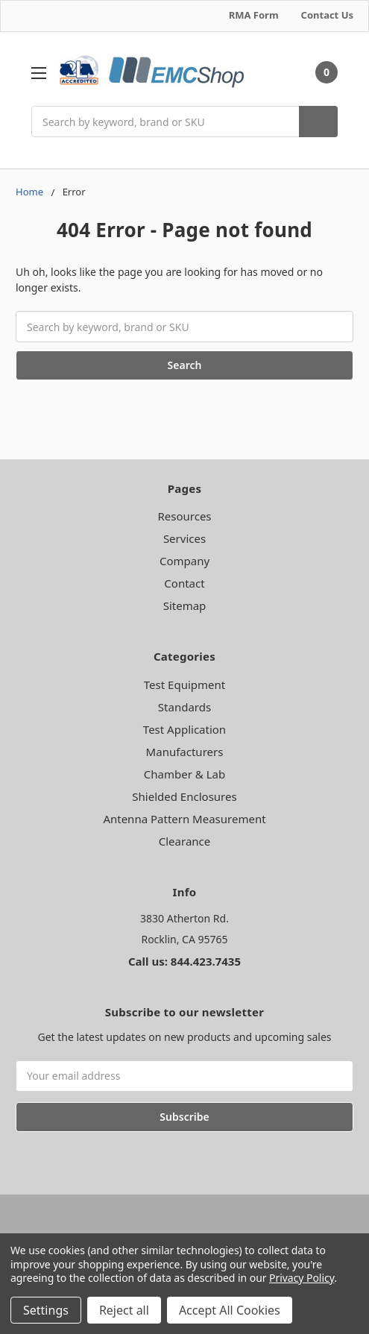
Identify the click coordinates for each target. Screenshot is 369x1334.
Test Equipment (184, 684)
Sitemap (184, 605)
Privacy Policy (301, 1278)
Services (184, 538)
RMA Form (254, 15)
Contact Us (327, 15)
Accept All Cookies (229, 1310)
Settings (46, 1310)
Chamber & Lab (184, 774)
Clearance (184, 841)
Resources (184, 516)
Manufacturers (185, 751)
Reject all (124, 1310)
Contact (184, 583)
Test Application (184, 729)
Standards (184, 706)
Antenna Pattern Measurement (184, 818)
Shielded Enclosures (184, 796)
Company (184, 560)
